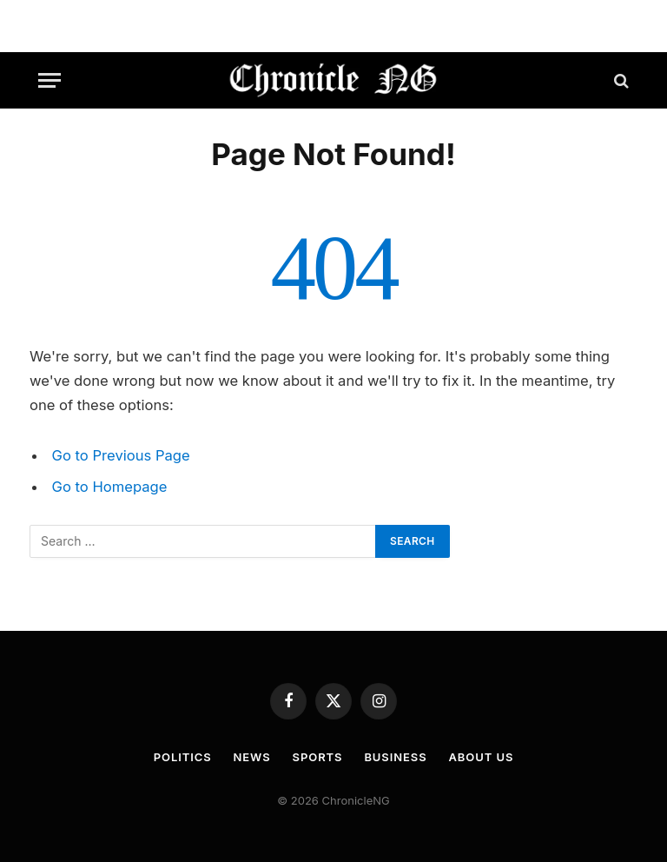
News (252, 757)
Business (395, 757)
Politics (183, 757)
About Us (481, 757)
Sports (318, 757)
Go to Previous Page (121, 455)
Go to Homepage (110, 486)
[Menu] (49, 80)
